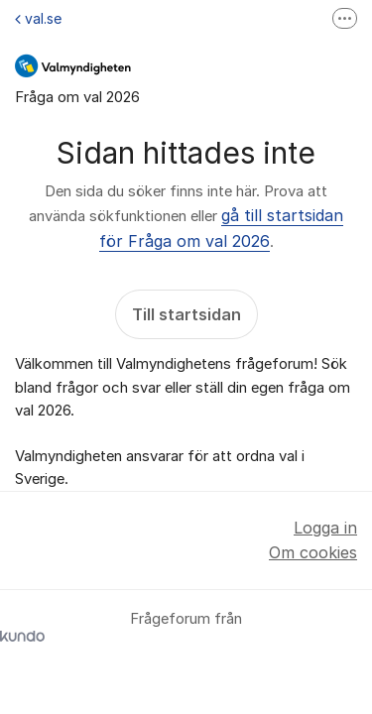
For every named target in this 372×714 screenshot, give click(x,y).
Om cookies (313, 552)
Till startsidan (186, 314)
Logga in (325, 527)
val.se (38, 18)
